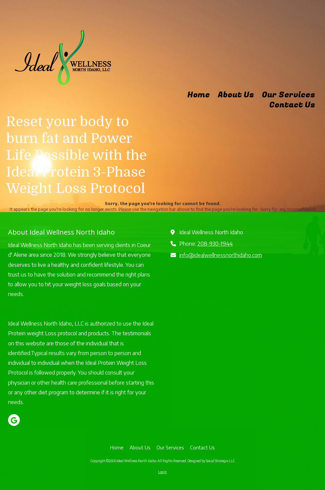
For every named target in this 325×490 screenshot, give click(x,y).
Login (162, 472)
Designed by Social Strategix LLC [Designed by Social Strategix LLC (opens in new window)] (211, 461)
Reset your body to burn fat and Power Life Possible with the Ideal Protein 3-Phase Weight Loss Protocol (76, 155)
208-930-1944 (215, 243)
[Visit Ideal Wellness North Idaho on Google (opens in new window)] (14, 420)
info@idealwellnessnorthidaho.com (220, 254)
